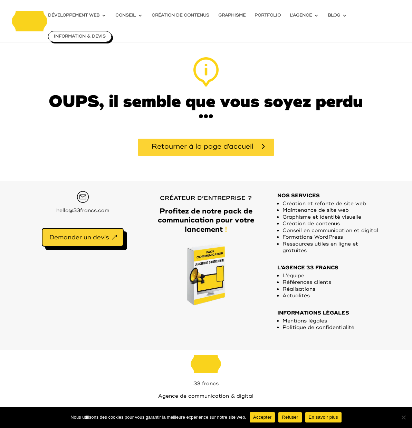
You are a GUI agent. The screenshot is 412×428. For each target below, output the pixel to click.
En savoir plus (323, 417)
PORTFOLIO (268, 15)
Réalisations (298, 289)
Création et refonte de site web (324, 203)
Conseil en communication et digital (330, 230)
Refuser (290, 417)
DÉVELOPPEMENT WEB (73, 15)
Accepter (262, 417)
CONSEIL (125, 15)
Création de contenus (311, 223)
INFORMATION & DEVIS (80, 36)
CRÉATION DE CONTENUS (180, 15)
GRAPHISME (232, 15)
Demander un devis (79, 237)
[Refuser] (403, 417)
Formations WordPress (312, 237)
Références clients (306, 282)
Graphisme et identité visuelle (321, 217)
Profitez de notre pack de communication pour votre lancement (206, 220)
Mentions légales (304, 321)
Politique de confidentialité (318, 327)
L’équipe (293, 275)
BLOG (334, 15)
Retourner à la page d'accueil (202, 146)
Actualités (296, 295)
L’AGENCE (301, 15)
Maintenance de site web (315, 210)
